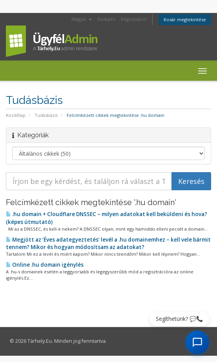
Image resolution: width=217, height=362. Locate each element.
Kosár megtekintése (185, 19)
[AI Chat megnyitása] (197, 342)
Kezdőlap (16, 115)
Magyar (81, 19)
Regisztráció (134, 19)
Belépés (106, 19)
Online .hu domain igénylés (45, 264)
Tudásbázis (46, 115)
